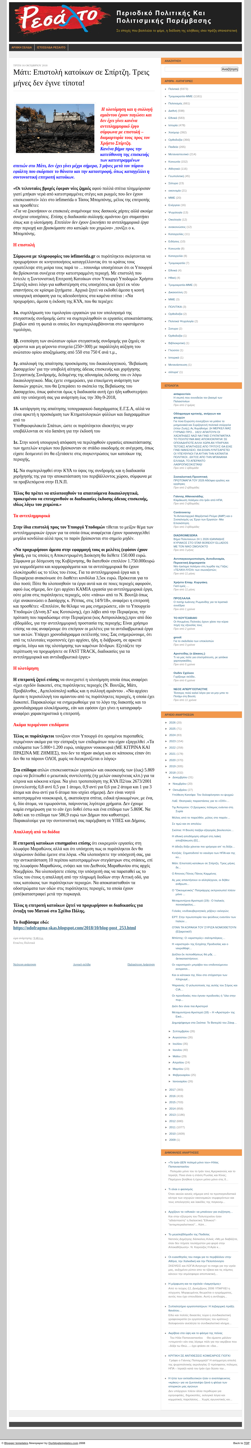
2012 (172, 1121)
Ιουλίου (178, 1043)
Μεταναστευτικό (178, 154)
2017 (172, 1089)
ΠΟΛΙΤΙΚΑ (175, 306)
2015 (172, 1102)
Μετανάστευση (177, 364)
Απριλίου (179, 1062)
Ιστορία (173, 125)
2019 (172, 766)
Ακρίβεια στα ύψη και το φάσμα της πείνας (195, 1333)
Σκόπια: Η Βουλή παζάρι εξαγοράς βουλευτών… (203, 830)
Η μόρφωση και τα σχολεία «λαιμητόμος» (194, 1283)
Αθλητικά (174, 168)
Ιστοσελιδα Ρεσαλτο (51, 47)
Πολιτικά (173, 89)
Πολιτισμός (175, 103)
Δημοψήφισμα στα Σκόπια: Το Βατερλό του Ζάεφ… (204, 1022)
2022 (172, 747)
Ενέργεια (174, 205)
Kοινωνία (174, 248)
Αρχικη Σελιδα (22, 47)
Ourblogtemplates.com (63, 1443)
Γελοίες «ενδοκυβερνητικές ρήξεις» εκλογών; (200, 911)
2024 (172, 735)
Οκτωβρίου (180, 790)
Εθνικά (172, 118)
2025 (172, 728)
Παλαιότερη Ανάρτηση (141, 964)
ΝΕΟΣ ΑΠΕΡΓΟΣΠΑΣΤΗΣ (191, 689)
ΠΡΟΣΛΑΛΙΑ (182, 598)
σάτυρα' (173, 372)
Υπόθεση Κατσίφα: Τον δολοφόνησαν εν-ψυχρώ (203, 794)
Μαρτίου (178, 1069)
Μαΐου (177, 1056)
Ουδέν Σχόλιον (184, 673)
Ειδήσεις (173, 241)
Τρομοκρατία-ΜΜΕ (180, 96)
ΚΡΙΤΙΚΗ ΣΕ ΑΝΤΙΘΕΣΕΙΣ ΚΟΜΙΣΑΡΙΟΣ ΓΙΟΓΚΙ (199, 1355)
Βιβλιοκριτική (176, 343)
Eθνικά (172, 270)
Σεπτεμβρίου (181, 1031)
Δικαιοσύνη (175, 292)
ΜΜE (171, 299)
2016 (172, 1096)
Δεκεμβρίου (180, 777)
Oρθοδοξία (175, 314)
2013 (172, 1114)
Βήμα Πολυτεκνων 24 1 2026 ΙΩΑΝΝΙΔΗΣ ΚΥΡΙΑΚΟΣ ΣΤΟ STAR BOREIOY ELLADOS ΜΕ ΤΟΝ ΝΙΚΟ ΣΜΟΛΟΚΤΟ (201, 543)
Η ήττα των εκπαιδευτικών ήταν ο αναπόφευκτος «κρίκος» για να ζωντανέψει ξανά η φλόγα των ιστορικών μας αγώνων (199, 1382)
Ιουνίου (178, 1050)
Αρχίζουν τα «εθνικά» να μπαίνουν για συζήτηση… (200, 1211)
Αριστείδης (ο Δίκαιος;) (189, 653)
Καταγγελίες (176, 234)
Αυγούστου (180, 1037)
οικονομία (174, 190)
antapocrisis (182, 394)
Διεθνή (172, 110)
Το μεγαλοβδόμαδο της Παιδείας (189, 1234)
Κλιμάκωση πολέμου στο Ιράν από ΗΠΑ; (198, 500)
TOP (247, 1443)
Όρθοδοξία (175, 335)
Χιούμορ (173, 132)
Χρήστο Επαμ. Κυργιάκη (190, 582)
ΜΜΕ (171, 197)
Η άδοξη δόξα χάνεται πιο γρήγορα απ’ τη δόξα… (203, 846)
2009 (172, 1140)
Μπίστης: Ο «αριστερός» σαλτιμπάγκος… (199, 938)
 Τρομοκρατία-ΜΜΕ (180, 285)
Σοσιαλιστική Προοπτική (190, 476)
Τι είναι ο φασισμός (180, 1189)
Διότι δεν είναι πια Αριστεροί (190, 1006)
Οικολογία (174, 219)
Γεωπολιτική (176, 176)
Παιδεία (173, 147)
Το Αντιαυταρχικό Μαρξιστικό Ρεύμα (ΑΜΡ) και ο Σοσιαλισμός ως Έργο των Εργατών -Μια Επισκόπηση (203, 520)
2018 (172, 772)
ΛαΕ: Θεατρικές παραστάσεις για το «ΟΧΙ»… (200, 801)
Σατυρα (173, 328)
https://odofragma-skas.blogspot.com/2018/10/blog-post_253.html (74, 927)
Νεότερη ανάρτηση (24, 964)
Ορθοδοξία (175, 139)
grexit (177, 637)
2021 (172, 753)
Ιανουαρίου (180, 1081)
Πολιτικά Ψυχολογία (181, 321)
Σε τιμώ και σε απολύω (186, 823)
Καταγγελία (175, 256)
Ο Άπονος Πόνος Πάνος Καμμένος (194, 873)
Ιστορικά (173, 357)
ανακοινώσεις (177, 227)
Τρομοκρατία (176, 263)
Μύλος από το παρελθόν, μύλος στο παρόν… (201, 817)
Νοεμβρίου (180, 783)
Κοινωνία (174, 161)
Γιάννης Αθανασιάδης (188, 496)
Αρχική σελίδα (81, 964)
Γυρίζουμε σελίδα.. (185, 676)
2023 (172, 741)
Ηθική (172, 277)
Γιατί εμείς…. (181, 586)
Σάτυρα (173, 183)
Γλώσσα (173, 350)
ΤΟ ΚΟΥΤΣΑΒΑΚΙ (185, 618)
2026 (172, 722)
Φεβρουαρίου (182, 1075)
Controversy (182, 512)
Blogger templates (16, 1443)
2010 (172, 1133)
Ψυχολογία (175, 212)
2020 (172, 760)
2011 (172, 1127)
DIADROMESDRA (186, 535)
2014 (172, 1108)
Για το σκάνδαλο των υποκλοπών (194, 641)
